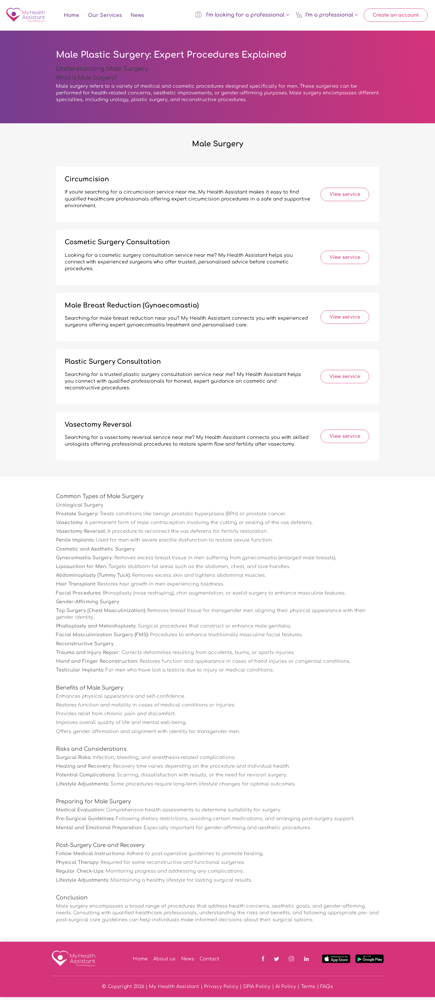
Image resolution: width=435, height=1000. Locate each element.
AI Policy (285, 989)
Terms (308, 989)
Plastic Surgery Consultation (113, 364)
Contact (209, 961)
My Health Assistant (174, 989)
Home (71, 17)
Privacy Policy (221, 989)
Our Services (105, 17)
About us (164, 961)
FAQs (326, 989)
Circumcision (87, 181)
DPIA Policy (257, 989)
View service (345, 197)
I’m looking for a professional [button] (242, 16)
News (137, 17)
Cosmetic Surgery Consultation (117, 245)
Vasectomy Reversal (98, 427)
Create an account (396, 16)
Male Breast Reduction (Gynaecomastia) (132, 308)
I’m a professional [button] (326, 16)
